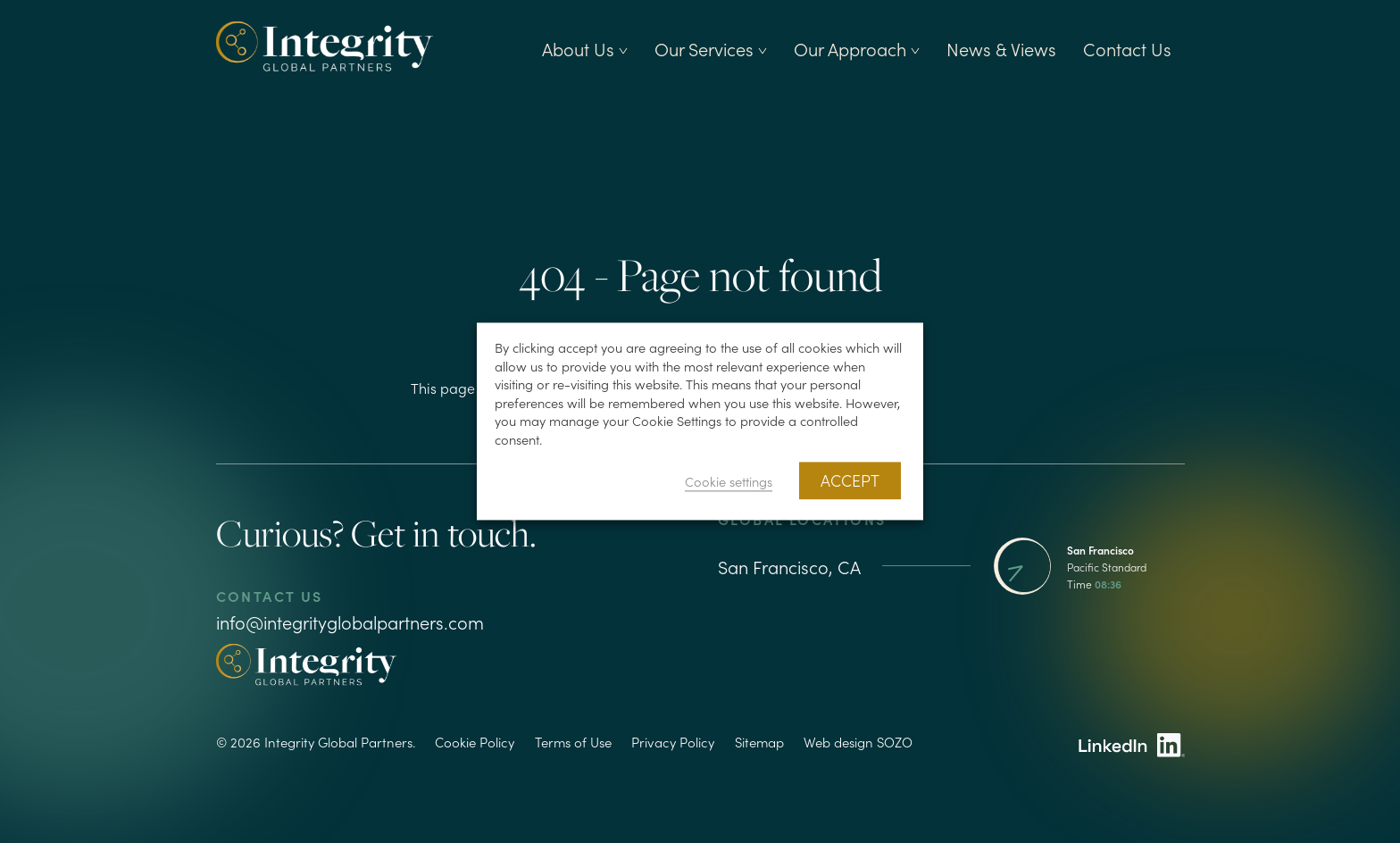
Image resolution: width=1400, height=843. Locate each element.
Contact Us (1127, 48)
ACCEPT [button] (850, 481)
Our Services (710, 48)
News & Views (1001, 48)
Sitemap (759, 741)
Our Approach (857, 48)
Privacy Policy (672, 741)
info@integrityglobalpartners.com (350, 621)
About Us (585, 48)
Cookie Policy (474, 741)
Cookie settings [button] (728, 481)
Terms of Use (573, 741)
